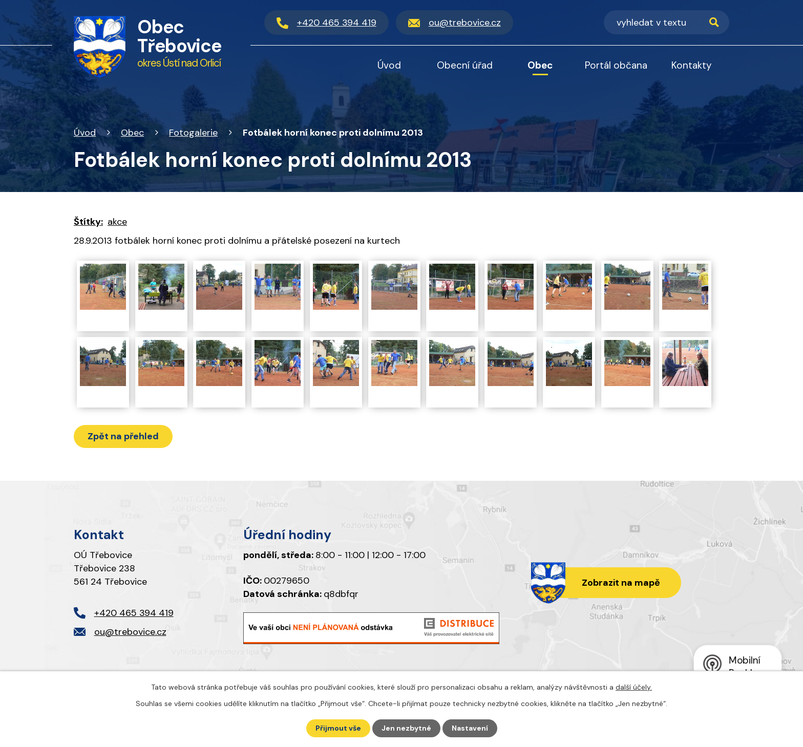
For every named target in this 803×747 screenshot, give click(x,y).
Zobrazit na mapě (621, 583)
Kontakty (691, 65)
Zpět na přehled (123, 436)
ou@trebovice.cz (130, 632)
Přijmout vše (338, 728)
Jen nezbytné (406, 728)
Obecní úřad (465, 65)
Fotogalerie (193, 132)
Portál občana (616, 65)
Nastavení (470, 728)
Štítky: (88, 222)
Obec (132, 132)
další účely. (634, 687)
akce (117, 222)
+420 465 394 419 (134, 613)
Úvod (85, 132)
